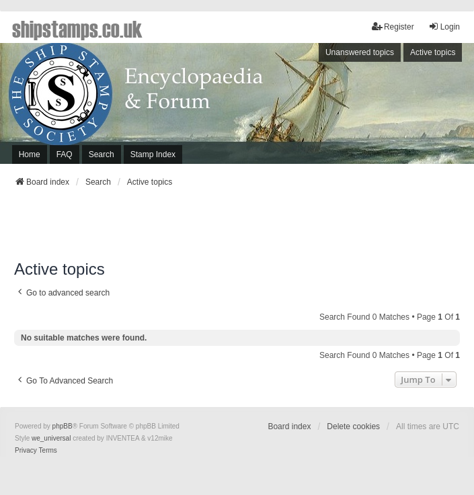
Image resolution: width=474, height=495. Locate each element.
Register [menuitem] (393, 26)
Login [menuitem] (444, 26)
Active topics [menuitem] (432, 52)
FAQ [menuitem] (64, 154)
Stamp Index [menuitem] (152, 154)
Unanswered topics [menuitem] (359, 52)
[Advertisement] (237, 228)
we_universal (51, 438)
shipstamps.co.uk (77, 28)
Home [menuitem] (29, 154)
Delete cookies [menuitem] (353, 426)
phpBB (62, 426)
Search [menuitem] (101, 154)
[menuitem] (26, 451)
